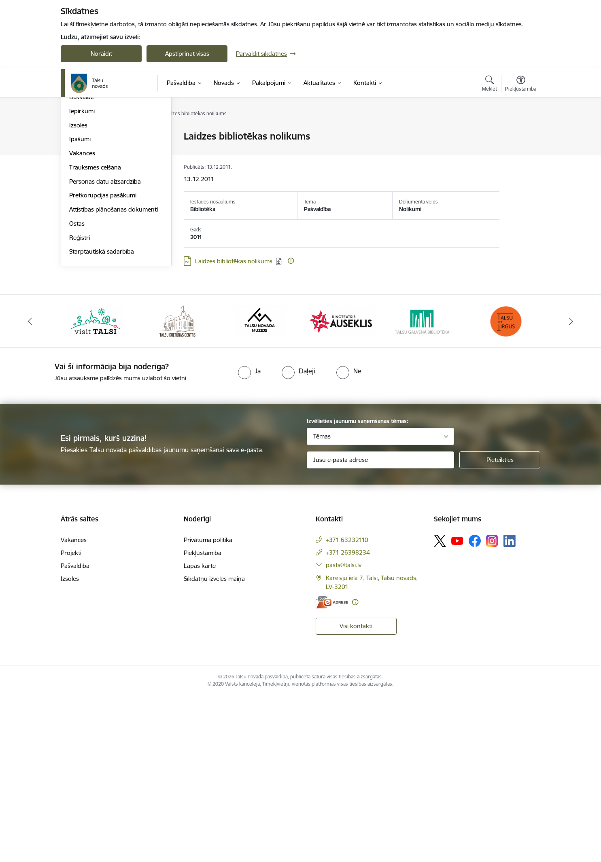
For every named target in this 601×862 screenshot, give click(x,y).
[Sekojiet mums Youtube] (457, 706)
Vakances (82, 319)
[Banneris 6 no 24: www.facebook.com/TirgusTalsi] (505, 487)
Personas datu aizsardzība (105, 348)
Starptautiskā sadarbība (101, 417)
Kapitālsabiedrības (94, 179)
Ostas (77, 390)
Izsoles (78, 291)
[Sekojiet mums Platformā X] (440, 707)
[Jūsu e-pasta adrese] (380, 625)
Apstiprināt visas (187, 53)
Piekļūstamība (202, 718)
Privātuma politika (208, 706)
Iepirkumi (82, 277)
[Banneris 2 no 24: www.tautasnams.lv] (177, 487)
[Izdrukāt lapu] (520, 133)
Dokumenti (84, 221)
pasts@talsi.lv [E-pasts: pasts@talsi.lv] (343, 731)
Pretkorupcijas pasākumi (102, 361)
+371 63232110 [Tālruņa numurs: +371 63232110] (347, 706)
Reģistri (79, 404)
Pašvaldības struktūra (98, 151)
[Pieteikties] (499, 625)
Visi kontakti (356, 792)
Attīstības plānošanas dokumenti (113, 375)
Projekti (79, 249)
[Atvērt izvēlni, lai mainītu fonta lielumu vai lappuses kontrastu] (520, 84)
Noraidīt (101, 53)
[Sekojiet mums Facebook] (475, 707)
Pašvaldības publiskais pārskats (111, 235)
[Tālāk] (571, 487)
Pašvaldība (75, 731)
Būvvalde (81, 263)
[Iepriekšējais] (30, 487)
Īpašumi (80, 305)
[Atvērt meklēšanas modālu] (489, 84)
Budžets (80, 207)
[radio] (249, 537)
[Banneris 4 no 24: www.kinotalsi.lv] (342, 487)
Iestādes (80, 165)
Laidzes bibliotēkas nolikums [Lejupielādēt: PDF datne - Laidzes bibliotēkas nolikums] (233, 261)
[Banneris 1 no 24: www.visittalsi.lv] (95, 487)
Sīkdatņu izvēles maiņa (214, 744)
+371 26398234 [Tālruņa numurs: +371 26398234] (348, 718)
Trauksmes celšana (95, 333)
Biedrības (82, 193)
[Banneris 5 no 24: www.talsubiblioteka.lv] (424, 487)
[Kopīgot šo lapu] (520, 153)
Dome (77, 136)
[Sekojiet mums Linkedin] (509, 707)
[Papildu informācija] (291, 261)
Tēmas (322, 602)
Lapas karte (200, 731)
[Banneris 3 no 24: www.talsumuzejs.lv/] (260, 487)
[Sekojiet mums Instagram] (492, 707)
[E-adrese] (332, 768)
